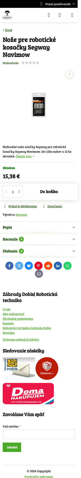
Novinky (9, 332)
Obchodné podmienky (18, 318)
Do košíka (49, 191)
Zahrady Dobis (41, 328)
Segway (21, 214)
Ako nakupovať (13, 314)
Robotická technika (17, 328)
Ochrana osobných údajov (21, 339)
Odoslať (12, 447)
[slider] (30, 63)
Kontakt (8, 323)
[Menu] (72, 15)
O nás (6, 309)
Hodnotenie (11, 63)
